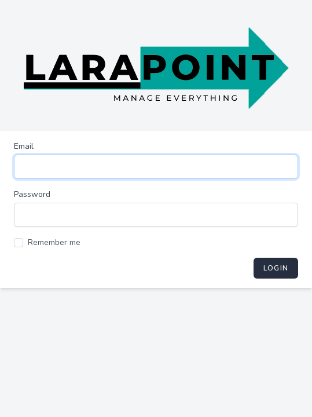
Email (24, 146)
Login (275, 268)
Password (32, 194)
